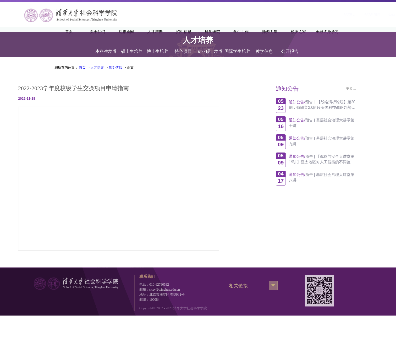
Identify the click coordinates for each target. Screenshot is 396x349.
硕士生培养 (132, 46)
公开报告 (289, 46)
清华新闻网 (313, 14)
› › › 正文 (106, 67)
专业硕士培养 (210, 46)
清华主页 (291, 14)
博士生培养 (157, 46)
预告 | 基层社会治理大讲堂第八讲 (339, 177)
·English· (336, 14)
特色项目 (183, 46)
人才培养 (97, 67)
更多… (368, 89)
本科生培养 (106, 46)
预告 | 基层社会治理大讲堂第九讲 (339, 141)
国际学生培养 (237, 46)
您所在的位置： (66, 67)
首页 (82, 67)
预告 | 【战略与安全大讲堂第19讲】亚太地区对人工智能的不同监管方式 (339, 159)
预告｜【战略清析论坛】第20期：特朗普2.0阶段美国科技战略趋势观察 (339, 105)
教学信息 (264, 46)
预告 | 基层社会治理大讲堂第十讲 (339, 123)
